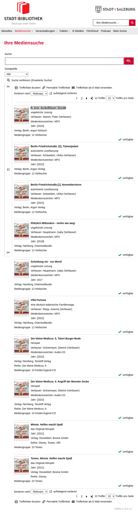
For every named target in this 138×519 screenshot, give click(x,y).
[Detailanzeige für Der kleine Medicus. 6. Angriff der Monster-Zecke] (60, 381)
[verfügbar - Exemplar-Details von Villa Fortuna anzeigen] (125, 332)
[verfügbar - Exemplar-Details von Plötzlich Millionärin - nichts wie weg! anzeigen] (125, 255)
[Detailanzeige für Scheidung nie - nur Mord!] (46, 261)
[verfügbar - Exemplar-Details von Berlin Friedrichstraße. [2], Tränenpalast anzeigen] (125, 178)
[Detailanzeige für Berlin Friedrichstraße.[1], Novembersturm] (56, 184)
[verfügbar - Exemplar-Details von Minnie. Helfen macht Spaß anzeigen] (125, 452)
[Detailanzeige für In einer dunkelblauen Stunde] (48, 107)
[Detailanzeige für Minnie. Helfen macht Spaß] (47, 424)
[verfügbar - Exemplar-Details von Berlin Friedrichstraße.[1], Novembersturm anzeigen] (125, 216)
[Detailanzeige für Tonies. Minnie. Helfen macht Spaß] (51, 458)
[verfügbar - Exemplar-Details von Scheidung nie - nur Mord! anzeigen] (125, 293)
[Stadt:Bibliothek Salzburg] (23, 13)
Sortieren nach (22, 93)
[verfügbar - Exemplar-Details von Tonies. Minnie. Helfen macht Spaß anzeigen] (125, 486)
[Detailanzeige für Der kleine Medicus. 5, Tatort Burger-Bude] (56, 338)
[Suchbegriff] (111, 22)
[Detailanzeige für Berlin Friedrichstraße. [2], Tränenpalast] (54, 146)
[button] (24, 31)
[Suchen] (132, 22)
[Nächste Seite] (87, 98)
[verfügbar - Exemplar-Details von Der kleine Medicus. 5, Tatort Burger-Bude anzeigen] (125, 375)
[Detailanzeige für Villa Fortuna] (38, 300)
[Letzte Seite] (92, 98)
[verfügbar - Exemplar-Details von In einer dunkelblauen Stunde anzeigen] (125, 139)
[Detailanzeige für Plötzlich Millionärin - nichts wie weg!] (53, 223)
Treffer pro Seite (125, 98)
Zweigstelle (11, 68)
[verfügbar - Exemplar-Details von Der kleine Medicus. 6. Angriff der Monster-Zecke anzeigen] (125, 418)
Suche (8, 54)
